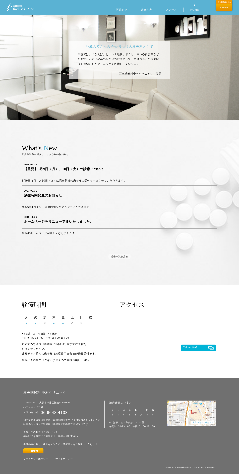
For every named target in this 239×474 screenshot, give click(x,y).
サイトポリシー (64, 458)
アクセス (171, 9)
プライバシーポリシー (35, 458)
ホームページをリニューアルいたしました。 (58, 221)
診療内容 (146, 9)
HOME (194, 9)
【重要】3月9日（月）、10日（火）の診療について (64, 169)
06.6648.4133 (54, 412)
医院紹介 (121, 9)
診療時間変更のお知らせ (43, 195)
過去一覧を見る (119, 256)
